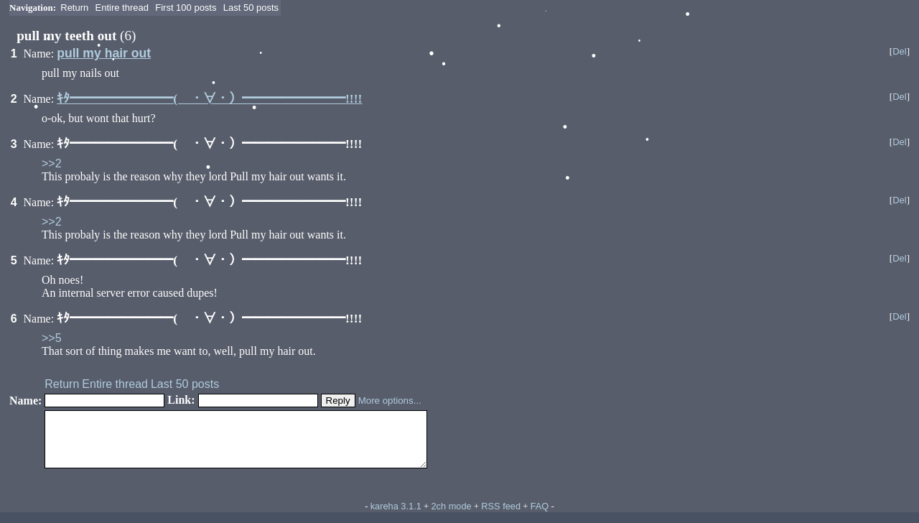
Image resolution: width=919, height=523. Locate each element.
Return (74, 7)
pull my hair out (104, 53)
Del (899, 51)
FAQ (540, 517)
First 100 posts (185, 7)
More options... (389, 400)
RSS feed (501, 517)
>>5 (52, 338)
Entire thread (122, 7)
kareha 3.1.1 (395, 517)
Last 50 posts (251, 7)
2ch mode (451, 517)
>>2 (52, 163)
